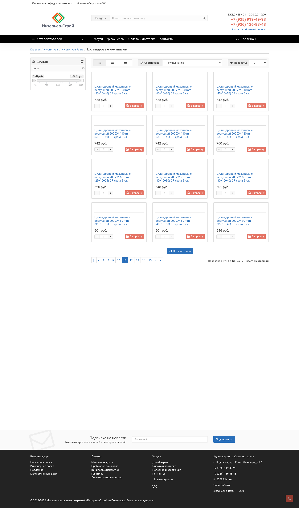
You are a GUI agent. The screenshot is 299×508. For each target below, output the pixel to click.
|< (94, 419)
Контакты (166, 39)
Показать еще (180, 410)
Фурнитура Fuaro (73, 49)
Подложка (36, 469)
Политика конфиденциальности (52, 3)
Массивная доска (102, 462)
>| (160, 419)
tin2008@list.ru (222, 479)
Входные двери (39, 456)
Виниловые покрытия (105, 469)
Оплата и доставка (142, 39)
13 (137, 419)
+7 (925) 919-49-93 (248, 19)
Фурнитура (51, 49)
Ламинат (97, 456)
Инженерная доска (42, 465)
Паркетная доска (41, 462)
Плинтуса (97, 473)
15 (150, 419)
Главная (35, 49)
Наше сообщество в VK (91, 3)
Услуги (98, 39)
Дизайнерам (116, 39)
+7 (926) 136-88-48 (248, 24)
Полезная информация (166, 469)
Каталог (58, 38)
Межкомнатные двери (44, 473)
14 (143, 419)
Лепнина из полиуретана (106, 477)
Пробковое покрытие (104, 465)
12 (131, 419)
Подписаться (224, 439)
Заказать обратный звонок (248, 29)
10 (118, 419)
